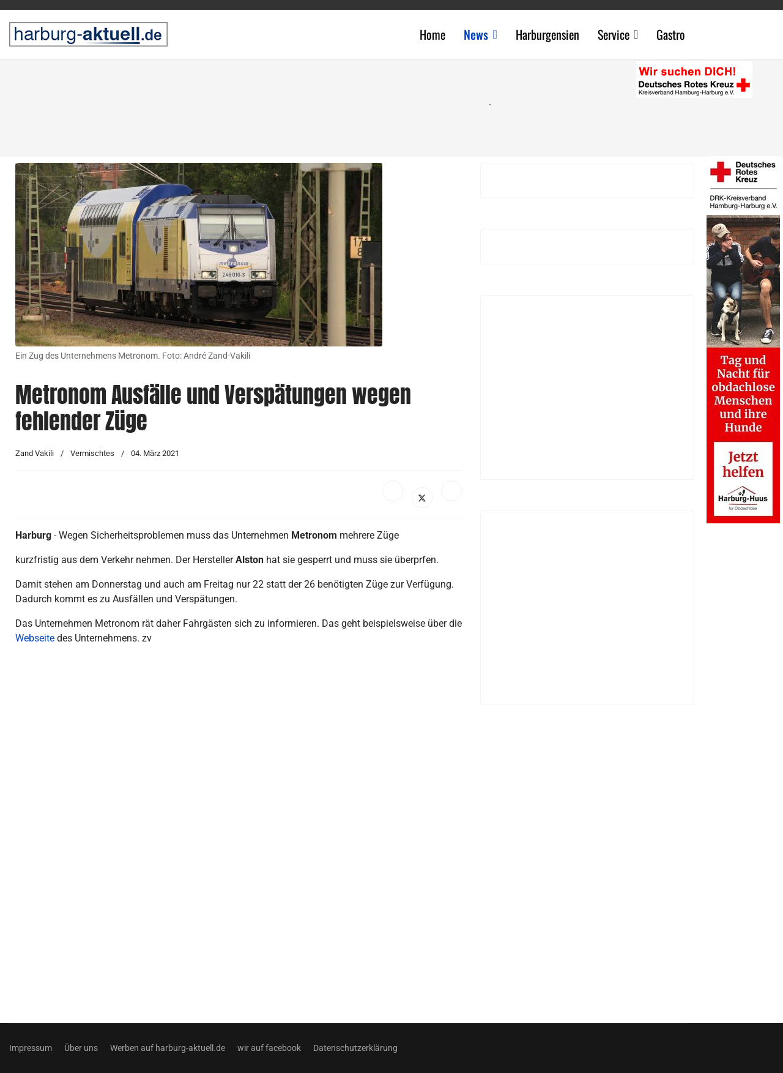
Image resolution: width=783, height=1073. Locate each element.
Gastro (670, 34)
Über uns (81, 1048)
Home (432, 34)
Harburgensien (547, 34)
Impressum (30, 1048)
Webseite (34, 638)
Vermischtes (92, 453)
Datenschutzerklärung (355, 1048)
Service (613, 34)
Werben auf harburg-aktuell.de (167, 1048)
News (476, 34)
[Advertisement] (244, 104)
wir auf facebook (269, 1048)
